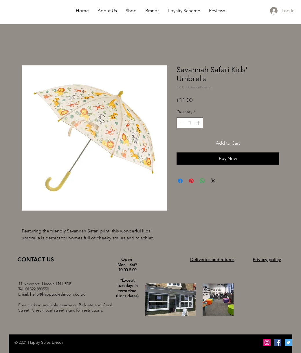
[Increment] (198, 123)
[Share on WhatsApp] (202, 180)
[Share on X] (213, 180)
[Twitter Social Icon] (288, 342)
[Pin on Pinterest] (191, 180)
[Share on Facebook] (180, 180)
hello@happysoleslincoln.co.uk (57, 294)
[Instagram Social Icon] (267, 342)
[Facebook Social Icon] (277, 342)
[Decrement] (181, 123)
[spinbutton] (190, 123)
